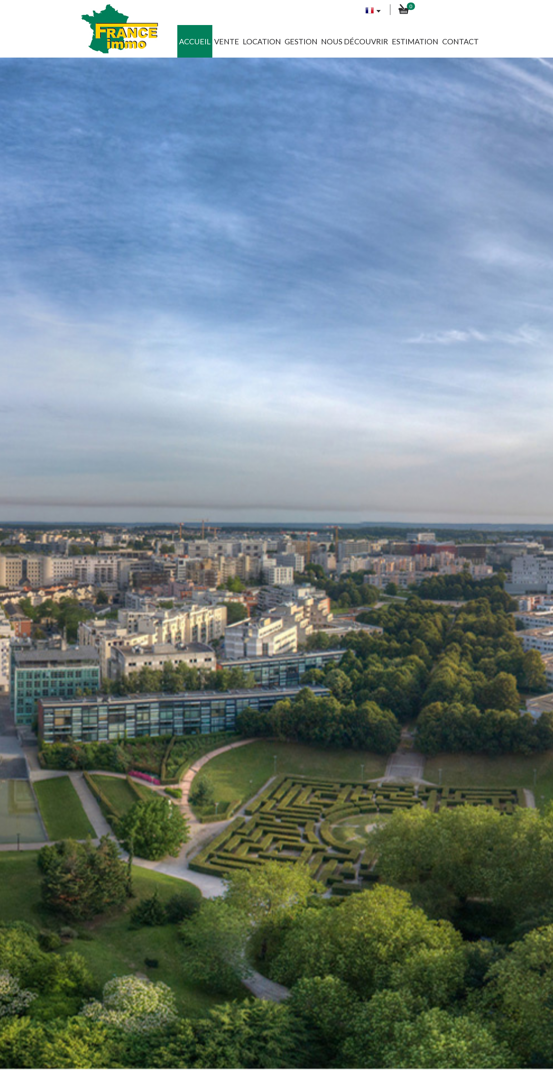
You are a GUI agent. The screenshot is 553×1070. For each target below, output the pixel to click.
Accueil (195, 41)
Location (262, 41)
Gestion (301, 41)
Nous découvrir (354, 41)
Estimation (415, 41)
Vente (226, 41)
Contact (460, 41)
